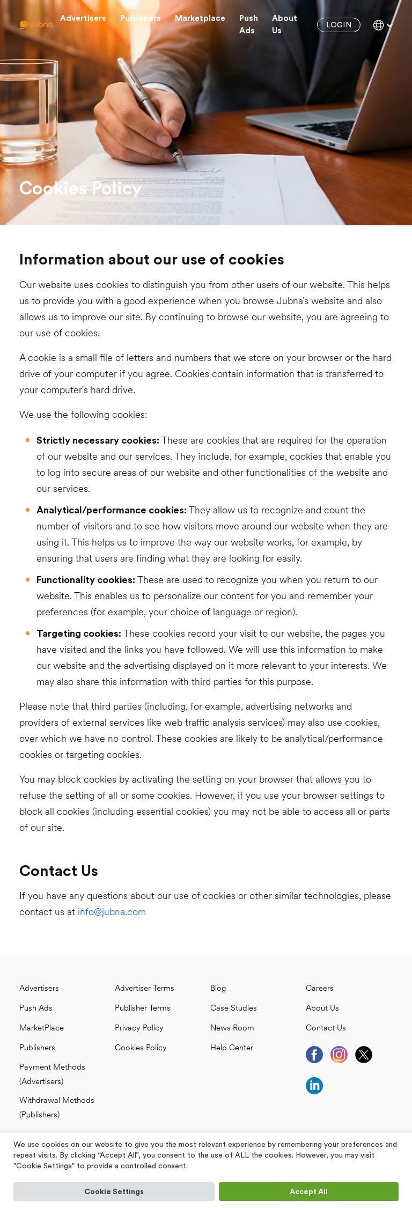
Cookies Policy (141, 1048)
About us (284, 24)
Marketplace (200, 18)
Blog (218, 989)
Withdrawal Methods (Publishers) (56, 1108)
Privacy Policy (139, 1029)
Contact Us (326, 1029)
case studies (233, 1009)
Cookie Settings (114, 1192)
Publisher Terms (143, 1009)
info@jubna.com (112, 913)
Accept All (309, 1192)
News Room (232, 1029)
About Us (322, 1009)
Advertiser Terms (144, 989)
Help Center (231, 1048)
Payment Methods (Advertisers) (52, 1075)
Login (338, 25)
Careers (320, 989)
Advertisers (83, 18)
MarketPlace (41, 1029)
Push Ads (248, 24)
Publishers (140, 18)
